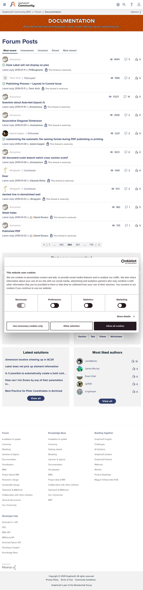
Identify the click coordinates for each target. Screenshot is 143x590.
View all (36, 398)
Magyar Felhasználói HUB (106, 479)
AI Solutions (99, 449)
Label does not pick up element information (31, 366)
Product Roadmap (102, 474)
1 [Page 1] (49, 244)
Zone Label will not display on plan (27, 65)
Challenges (99, 444)
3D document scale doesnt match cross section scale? (35, 158)
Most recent (9, 50)
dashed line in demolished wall (21, 194)
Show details (124, 316)
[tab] (9, 50)
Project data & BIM (10, 474)
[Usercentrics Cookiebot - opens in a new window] (123, 262)
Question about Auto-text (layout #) (23, 102)
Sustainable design (11, 484)
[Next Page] (99, 244)
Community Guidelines (85, 579)
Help (131, 4)
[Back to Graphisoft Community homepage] (23, 4)
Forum (5, 433)
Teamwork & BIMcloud (12, 489)
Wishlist (98, 469)
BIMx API (6, 532)
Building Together (103, 433)
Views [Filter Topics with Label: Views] (102, 336)
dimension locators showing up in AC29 (29, 359)
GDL (4, 527)
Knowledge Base (57, 433)
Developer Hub (10, 516)
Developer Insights (11, 547)
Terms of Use (67, 579)
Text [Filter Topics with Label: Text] (93, 336)
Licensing (6, 444)
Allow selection (71, 326)
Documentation (9, 459)
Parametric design (10, 479)
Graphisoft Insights (103, 439)
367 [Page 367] (78, 244)
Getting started (55, 449)
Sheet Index (9, 213)
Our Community (9, 505)
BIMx (4, 469)
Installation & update (11, 439)
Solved (55, 50)
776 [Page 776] (91, 244)
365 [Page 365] (61, 244)
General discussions (11, 499)
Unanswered (27, 50)
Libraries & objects (10, 454)
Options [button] (135, 12)
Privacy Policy (52, 579)
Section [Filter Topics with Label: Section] (82, 336)
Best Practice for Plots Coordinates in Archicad (33, 391)
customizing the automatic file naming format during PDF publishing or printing (54, 139)
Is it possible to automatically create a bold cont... (35, 373)
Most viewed (69, 50)
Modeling (6, 449)
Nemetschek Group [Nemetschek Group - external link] (83, 585)
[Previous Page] (44, 244)
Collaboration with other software (17, 494)
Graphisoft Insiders (103, 454)
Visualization (8, 464)
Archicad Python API (11, 542)
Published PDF (11, 231)
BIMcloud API (8, 537)
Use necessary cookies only (28, 326)
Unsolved (43, 50)
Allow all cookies (115, 326)
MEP (50, 499)
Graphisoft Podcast (103, 459)
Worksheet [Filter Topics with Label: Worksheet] (116, 336)
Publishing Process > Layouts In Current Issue (33, 84)
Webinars (98, 464)
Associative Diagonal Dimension (22, 121)
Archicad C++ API (10, 522)
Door (5, 176)
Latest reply (8, 70)
